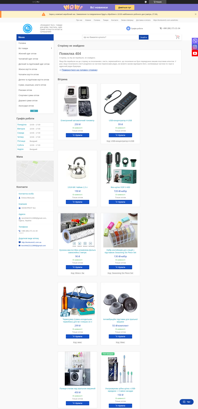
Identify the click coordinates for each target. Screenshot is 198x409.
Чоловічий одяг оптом (28, 59)
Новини (88, 20)
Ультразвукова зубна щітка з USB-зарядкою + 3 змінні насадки (77, 327)
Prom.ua (112, 404)
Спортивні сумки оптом (29, 95)
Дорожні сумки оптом (28, 100)
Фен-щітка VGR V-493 (77, 187)
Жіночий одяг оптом (27, 53)
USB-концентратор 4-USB (119, 120)
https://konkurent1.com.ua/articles (165, 20)
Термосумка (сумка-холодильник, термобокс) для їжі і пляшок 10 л (77, 257)
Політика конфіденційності (116, 406)
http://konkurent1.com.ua (31, 242)
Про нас (79, 20)
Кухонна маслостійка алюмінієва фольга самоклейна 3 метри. (119, 188)
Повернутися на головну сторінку (79, 70)
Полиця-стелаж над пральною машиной (162, 256)
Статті (22, 382)
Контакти (114, 20)
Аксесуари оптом (26, 106)
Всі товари (23, 48)
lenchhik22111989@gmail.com (33, 246)
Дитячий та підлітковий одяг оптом (34, 64)
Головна (97, 20)
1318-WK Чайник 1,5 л (162, 120)
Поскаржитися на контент (95, 406)
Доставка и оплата (143, 20)
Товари (105, 20)
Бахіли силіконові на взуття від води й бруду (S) (162, 327)
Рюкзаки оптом (25, 90)
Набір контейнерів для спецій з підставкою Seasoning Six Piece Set (162, 188)
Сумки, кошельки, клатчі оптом (32, 85)
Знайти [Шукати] (143, 37)
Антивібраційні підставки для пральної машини (119, 257)
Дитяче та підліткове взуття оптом (34, 80)
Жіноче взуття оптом (28, 69)
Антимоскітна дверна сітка (119, 326)
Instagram (65, 378)
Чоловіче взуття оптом (29, 74)
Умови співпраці (127, 20)
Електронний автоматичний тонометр (77, 120)
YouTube (65, 382)
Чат (186, 402)
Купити (78, 135)
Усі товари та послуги (170, 357)
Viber (63, 375)
